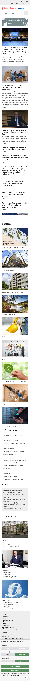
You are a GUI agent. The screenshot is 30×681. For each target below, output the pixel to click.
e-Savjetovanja (5, 625)
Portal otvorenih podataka (8, 627)
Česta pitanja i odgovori (9, 608)
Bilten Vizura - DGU (8, 606)
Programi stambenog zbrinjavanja (11, 546)
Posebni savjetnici (7, 578)
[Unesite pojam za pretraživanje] (10, 13)
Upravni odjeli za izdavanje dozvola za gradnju (13, 634)
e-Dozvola (4, 618)
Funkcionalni (5, 652)
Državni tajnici (6, 574)
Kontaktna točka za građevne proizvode (14, 460)
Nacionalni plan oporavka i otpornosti (13, 451)
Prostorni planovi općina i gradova (13, 465)
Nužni (3, 645)
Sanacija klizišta (8, 473)
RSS (12, 3)
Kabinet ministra (7, 572)
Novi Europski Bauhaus (10, 476)
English (26, 1)
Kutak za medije (7, 544)
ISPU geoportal (5, 616)
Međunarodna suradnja (10, 471)
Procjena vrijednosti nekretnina (12, 463)
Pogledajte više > (6, 457)
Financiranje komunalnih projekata (13, 479)
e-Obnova (4, 622)
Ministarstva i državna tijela (8, 636)
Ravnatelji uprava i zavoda (10, 576)
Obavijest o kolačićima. (13, 675)
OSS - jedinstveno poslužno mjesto (10, 629)
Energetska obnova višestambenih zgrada (15, 443)
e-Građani (4, 623)
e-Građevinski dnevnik (7, 620)
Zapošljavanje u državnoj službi (11, 548)
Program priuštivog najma (10, 440)
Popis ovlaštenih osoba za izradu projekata (12, 638)
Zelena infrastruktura (9, 448)
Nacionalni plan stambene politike (12, 435)
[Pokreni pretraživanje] (20, 13)
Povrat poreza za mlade (10, 438)
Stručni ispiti (6, 468)
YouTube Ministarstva (8, 604)
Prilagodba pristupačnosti (22, 3)
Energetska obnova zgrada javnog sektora (15, 446)
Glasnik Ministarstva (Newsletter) (11, 602)
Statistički (4, 658)
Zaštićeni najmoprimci (9, 454)
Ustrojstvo (5, 542)
